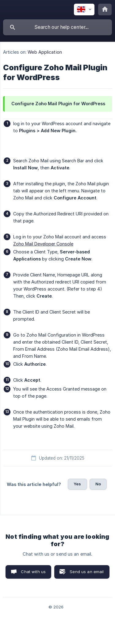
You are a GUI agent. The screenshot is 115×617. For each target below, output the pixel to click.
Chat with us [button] (33, 571)
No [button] (98, 483)
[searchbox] (57, 27)
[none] (84, 9)
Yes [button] (77, 483)
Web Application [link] (45, 52)
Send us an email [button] (87, 571)
